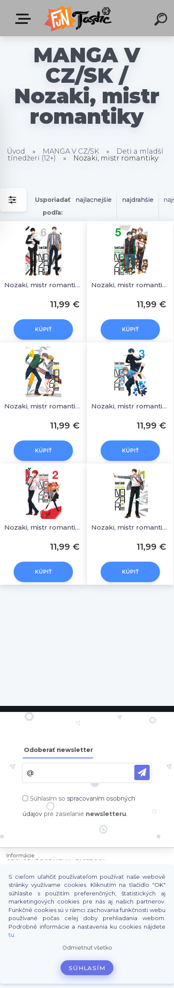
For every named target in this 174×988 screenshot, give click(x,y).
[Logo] (79, 18)
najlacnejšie (93, 200)
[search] (162, 20)
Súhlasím (87, 968)
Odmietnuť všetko (87, 947)
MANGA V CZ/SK (71, 151)
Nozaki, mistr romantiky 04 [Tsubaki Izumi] (43, 406)
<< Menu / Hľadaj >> (24, 19)
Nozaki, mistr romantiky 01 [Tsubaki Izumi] (130, 527)
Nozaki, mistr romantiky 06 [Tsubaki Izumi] (43, 285)
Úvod (16, 151)
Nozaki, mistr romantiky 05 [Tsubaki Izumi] (130, 285)
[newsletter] (142, 772)
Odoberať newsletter (58, 750)
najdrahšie (138, 200)
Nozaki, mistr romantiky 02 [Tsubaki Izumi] (43, 527)
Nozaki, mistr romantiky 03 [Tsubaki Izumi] (130, 406)
